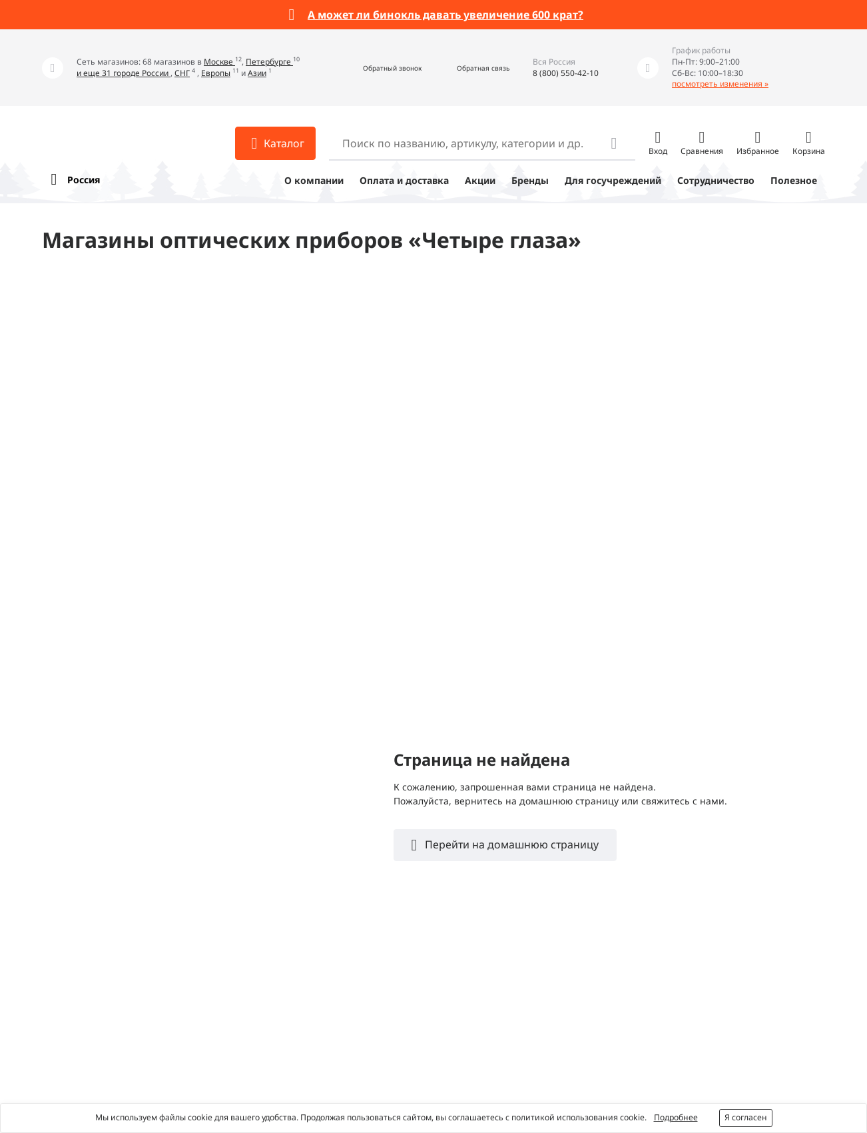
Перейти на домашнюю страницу (510, 844)
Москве (219, 61)
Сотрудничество (715, 180)
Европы (215, 73)
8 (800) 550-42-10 (566, 73)
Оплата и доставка (404, 180)
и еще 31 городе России (123, 73)
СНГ (182, 73)
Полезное (793, 180)
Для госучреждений (613, 180)
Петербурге (269, 61)
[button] (378, 67)
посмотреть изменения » (720, 83)
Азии (257, 73)
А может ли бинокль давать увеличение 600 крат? (445, 14)
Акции (480, 180)
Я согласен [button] (745, 1117)
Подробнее (676, 1117)
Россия (83, 179)
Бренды (530, 180)
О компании (314, 180)
